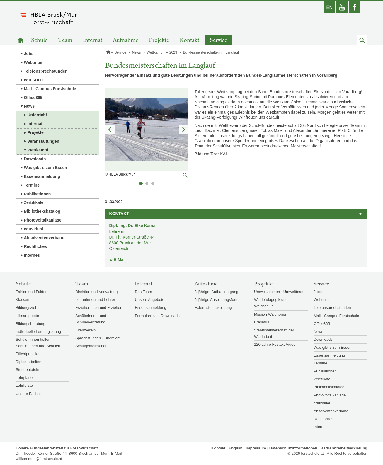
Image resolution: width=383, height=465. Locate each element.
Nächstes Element (183, 129)
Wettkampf (38, 150)
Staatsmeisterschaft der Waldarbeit (274, 333)
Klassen (22, 299)
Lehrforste (24, 385)
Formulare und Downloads (157, 316)
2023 (173, 52)
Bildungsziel (26, 307)
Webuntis (33, 62)
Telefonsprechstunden (46, 71)
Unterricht (37, 115)
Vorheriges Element (110, 129)
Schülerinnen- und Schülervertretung (90, 319)
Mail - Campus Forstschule (50, 88)
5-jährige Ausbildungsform (217, 299)
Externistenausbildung (213, 307)
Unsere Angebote (149, 299)
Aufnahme (125, 40)
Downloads (35, 158)
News (29, 106)
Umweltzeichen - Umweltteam (279, 291)
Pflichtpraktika (28, 354)
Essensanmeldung (42, 176)
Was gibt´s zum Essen (45, 167)
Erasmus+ (262, 322)
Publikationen (37, 194)
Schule (39, 40)
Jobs (29, 53)
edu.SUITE (34, 80)
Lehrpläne (24, 377)
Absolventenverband (44, 237)
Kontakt (189, 40)
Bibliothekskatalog (42, 211)
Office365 (33, 97)
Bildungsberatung (30, 323)
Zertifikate (34, 202)
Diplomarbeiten (28, 362)
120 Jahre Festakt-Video (274, 344)
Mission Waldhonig (270, 314)
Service (218, 40)
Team (65, 40)
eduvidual (33, 228)
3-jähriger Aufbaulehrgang (217, 291)
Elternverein (85, 330)
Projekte (159, 40)
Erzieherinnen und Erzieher (98, 307)
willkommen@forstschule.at (39, 459)
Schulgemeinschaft (91, 346)
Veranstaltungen (43, 141)
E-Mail (120, 259)
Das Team (143, 291)
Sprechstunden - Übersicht (97, 338)
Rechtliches (35, 246)
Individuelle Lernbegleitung (38, 331)
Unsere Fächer (28, 393)
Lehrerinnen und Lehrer (95, 299)
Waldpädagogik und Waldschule (270, 302)
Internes (32, 255)
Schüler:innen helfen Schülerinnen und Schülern (39, 342)
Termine (32, 185)
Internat (92, 40)
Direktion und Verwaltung (96, 291)
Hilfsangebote (27, 316)
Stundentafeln (27, 369)
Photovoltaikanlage (43, 220)
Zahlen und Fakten (31, 291)
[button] (362, 40)
